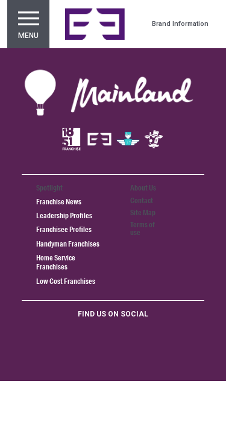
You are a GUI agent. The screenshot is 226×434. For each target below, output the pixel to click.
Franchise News (58, 202)
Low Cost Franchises (65, 281)
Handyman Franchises (67, 244)
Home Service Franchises (55, 262)
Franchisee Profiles (64, 229)
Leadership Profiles (64, 215)
